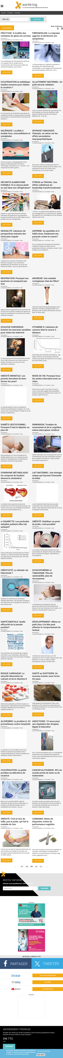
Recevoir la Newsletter (31, 956)
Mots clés (6, 19)
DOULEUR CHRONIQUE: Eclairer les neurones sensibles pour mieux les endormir (16, 330)
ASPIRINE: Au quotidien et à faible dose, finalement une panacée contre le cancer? (45, 234)
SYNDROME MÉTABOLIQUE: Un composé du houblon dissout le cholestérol (14, 475)
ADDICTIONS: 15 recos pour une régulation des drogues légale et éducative (46, 724)
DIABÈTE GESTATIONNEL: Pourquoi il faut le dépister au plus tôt (15, 427)
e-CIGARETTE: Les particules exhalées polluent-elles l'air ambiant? (15, 524)
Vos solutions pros (47, 989)
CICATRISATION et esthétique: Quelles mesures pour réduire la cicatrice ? (16, 85)
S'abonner (44, 888)
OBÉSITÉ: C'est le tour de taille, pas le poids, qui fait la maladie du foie (14, 822)
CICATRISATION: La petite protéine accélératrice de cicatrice (13, 773)
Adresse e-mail (8, 885)
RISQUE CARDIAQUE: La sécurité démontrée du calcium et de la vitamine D (14, 676)
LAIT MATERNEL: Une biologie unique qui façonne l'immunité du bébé (47, 475)
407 (22, 866)
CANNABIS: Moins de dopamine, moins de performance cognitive (43, 822)
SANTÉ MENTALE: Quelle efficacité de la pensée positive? (13, 625)
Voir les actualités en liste (58, 28)
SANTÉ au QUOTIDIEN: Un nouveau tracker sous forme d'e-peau (46, 676)
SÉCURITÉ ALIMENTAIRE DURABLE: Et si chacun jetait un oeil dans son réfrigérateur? (16, 185)
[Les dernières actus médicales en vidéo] (31, 1017)
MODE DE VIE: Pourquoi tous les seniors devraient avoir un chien (46, 379)
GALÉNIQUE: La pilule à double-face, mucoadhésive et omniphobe (15, 133)
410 (36, 866)
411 (41, 866)
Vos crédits (47, 982)
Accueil (3, 13)
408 (27, 866)
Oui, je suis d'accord (43, 1051)
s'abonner (9, 1046)
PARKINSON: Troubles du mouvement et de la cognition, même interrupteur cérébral (47, 427)
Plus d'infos (25, 1054)
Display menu (2, 6)
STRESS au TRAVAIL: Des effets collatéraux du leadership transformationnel (46, 185)
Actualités (10, 13)
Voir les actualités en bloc (62, 28)
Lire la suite (7, 72)
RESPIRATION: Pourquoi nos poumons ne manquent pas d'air (15, 281)
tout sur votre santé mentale (48, 975)
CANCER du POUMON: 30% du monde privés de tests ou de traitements (47, 773)
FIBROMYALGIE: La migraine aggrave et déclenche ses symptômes (46, 36)
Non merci (40, 1054)
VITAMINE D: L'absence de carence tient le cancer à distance (45, 330)
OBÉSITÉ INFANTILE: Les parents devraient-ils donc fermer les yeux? (13, 379)
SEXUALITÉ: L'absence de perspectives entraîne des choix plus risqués (13, 234)
